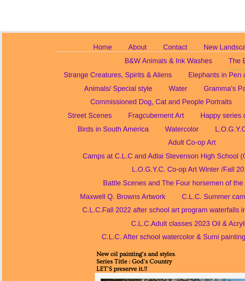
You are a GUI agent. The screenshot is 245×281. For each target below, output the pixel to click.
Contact (175, 47)
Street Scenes (89, 115)
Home (102, 47)
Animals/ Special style (118, 88)
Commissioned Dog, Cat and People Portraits (161, 102)
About (137, 47)
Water (178, 88)
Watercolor (182, 129)
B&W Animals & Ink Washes (168, 61)
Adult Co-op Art (192, 142)
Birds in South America (113, 129)
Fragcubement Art (156, 115)
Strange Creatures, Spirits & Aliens (118, 75)
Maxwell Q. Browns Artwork (122, 197)
